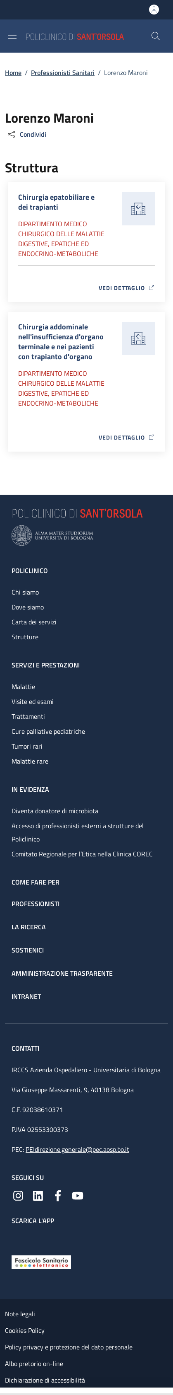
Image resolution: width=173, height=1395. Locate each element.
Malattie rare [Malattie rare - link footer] (30, 761)
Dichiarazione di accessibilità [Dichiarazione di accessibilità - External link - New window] (45, 1380)
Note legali (20, 1314)
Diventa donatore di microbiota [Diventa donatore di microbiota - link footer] (55, 811)
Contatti (26, 1048)
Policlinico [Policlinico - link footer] (30, 570)
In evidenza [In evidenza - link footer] (30, 789)
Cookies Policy (25, 1330)
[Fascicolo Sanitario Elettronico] (41, 1262)
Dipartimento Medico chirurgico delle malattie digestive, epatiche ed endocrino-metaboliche (61, 239)
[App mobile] (18, 1238)
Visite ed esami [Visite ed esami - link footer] (33, 701)
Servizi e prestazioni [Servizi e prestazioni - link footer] (46, 665)
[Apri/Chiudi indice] (4, 1391)
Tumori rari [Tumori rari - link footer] (27, 746)
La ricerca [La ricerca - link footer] (29, 927)
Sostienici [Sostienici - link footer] (28, 950)
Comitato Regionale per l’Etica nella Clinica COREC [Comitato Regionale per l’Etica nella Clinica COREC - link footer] (82, 854)
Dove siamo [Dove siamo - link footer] (28, 607)
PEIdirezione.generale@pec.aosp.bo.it (77, 1149)
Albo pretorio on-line (34, 1363)
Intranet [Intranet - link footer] (26, 996)
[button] (156, 36)
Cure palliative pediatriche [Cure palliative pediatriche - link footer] (48, 731)
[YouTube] (77, 1195)
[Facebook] (57, 1195)
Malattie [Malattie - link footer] (23, 686)
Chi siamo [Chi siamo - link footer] (25, 592)
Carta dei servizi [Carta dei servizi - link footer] (34, 622)
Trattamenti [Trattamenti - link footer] (28, 716)
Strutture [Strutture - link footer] (25, 637)
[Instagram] (18, 1195)
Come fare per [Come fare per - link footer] (35, 882)
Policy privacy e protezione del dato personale (69, 1347)
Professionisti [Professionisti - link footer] (35, 904)
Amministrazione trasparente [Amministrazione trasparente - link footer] (62, 973)
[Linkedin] (38, 1195)
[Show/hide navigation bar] (12, 35)
